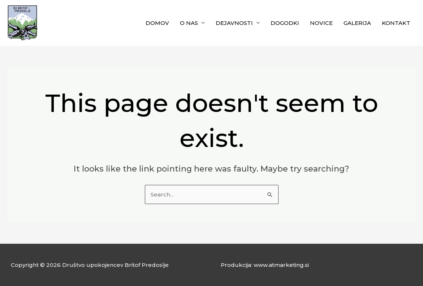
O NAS (189, 23)
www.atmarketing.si (281, 264)
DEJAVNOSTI (234, 23)
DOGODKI (285, 23)
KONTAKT (396, 23)
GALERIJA (357, 23)
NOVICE (321, 23)
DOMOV (157, 23)
